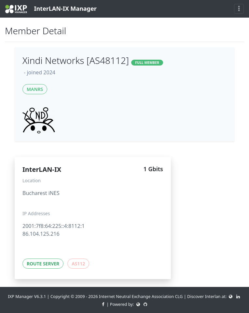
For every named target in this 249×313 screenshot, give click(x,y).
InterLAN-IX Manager (51, 9)
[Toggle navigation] (239, 9)
